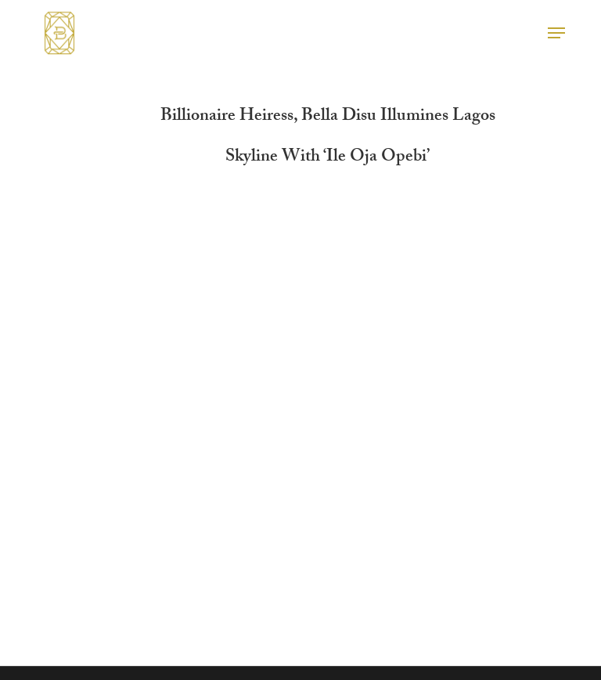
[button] (556, 33)
